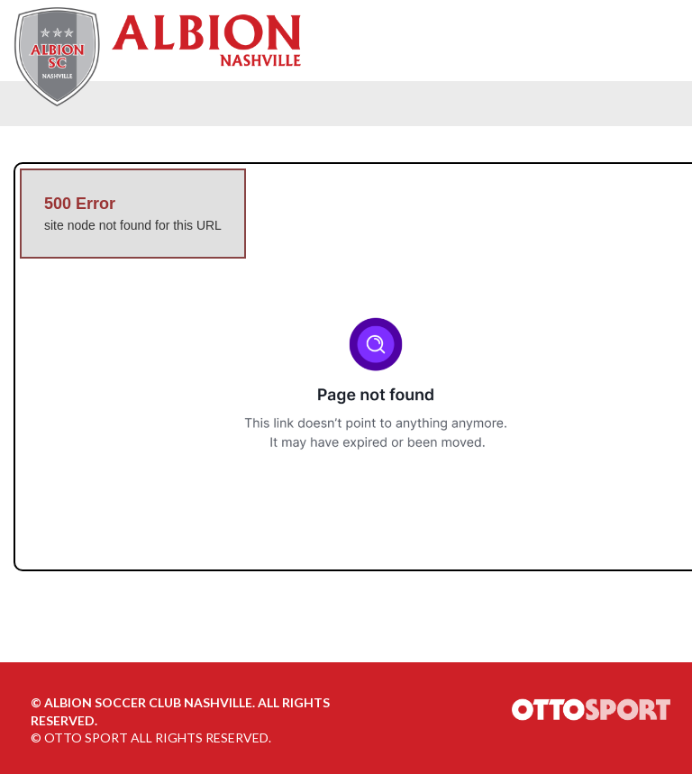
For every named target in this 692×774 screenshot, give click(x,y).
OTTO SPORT (86, 737)
